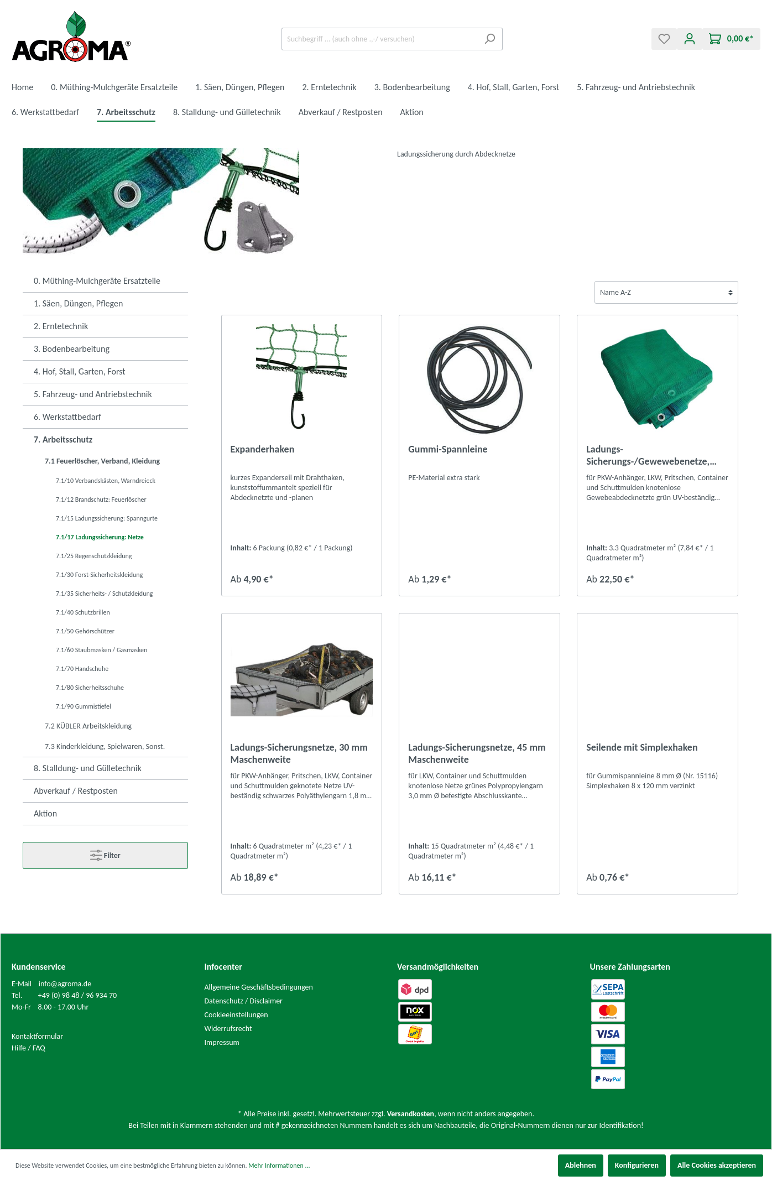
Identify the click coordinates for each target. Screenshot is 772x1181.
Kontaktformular (37, 1036)
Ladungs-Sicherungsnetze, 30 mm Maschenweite (299, 753)
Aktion (45, 813)
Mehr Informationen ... (279, 1165)
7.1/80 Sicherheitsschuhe (90, 687)
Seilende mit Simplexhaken (641, 747)
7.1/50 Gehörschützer (85, 631)
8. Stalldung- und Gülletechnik (88, 768)
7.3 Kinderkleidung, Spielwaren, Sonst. (105, 746)
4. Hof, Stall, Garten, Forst (80, 371)
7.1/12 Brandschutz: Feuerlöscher (101, 499)
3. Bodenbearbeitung (71, 349)
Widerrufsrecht (228, 1028)
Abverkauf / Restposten (76, 790)
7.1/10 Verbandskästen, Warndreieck (105, 481)
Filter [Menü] (105, 853)
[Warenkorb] (731, 39)
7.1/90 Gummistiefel (83, 706)
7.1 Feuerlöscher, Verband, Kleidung (102, 461)
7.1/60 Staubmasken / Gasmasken (101, 650)
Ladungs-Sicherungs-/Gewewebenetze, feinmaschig (648, 455)
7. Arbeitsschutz (63, 439)
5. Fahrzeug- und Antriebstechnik (93, 394)
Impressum (222, 1042)
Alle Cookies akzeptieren (716, 1165)
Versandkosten (410, 1113)
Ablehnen (580, 1165)
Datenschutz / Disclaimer (244, 1001)
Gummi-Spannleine (447, 449)
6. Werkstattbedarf (67, 417)
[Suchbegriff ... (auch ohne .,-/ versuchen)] (379, 39)
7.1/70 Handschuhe (82, 669)
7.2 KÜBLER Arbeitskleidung (88, 726)
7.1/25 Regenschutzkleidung (94, 556)
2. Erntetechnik (61, 326)
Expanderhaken (263, 449)
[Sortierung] (666, 292)
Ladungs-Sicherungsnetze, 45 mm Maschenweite (476, 753)
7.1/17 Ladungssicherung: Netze (100, 537)
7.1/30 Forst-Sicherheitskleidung (99, 575)
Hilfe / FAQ (28, 1048)
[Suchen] (490, 39)
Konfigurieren (637, 1165)
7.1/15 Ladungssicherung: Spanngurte (107, 518)
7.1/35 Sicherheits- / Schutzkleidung (104, 593)
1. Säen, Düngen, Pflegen (78, 303)
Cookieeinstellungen (236, 1014)
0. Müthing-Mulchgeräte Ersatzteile (97, 280)
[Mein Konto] (689, 39)
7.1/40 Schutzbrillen (83, 612)
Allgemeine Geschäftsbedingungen (259, 987)
